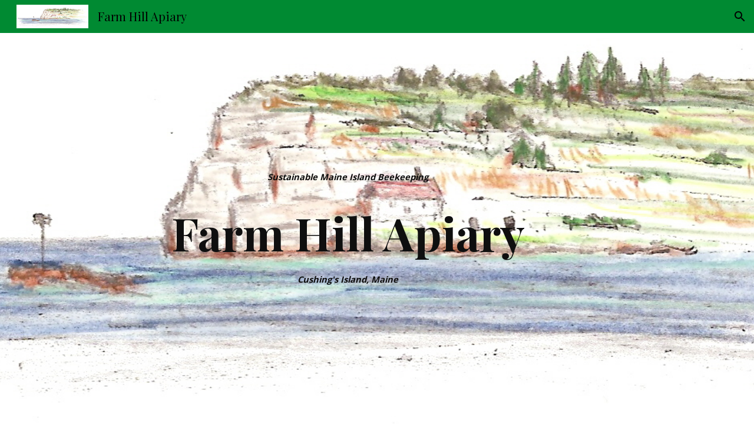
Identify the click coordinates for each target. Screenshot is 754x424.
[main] (348, 177)
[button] (740, 16)
